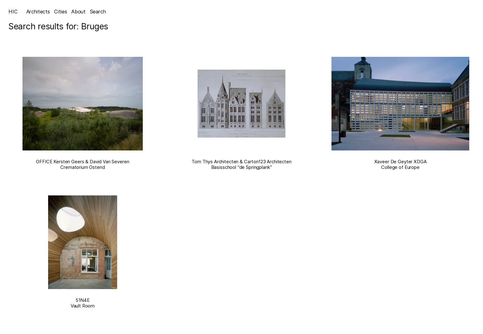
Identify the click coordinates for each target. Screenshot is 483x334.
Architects (38, 11)
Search (98, 11)
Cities (60, 11)
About (78, 11)
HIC (13, 11)
